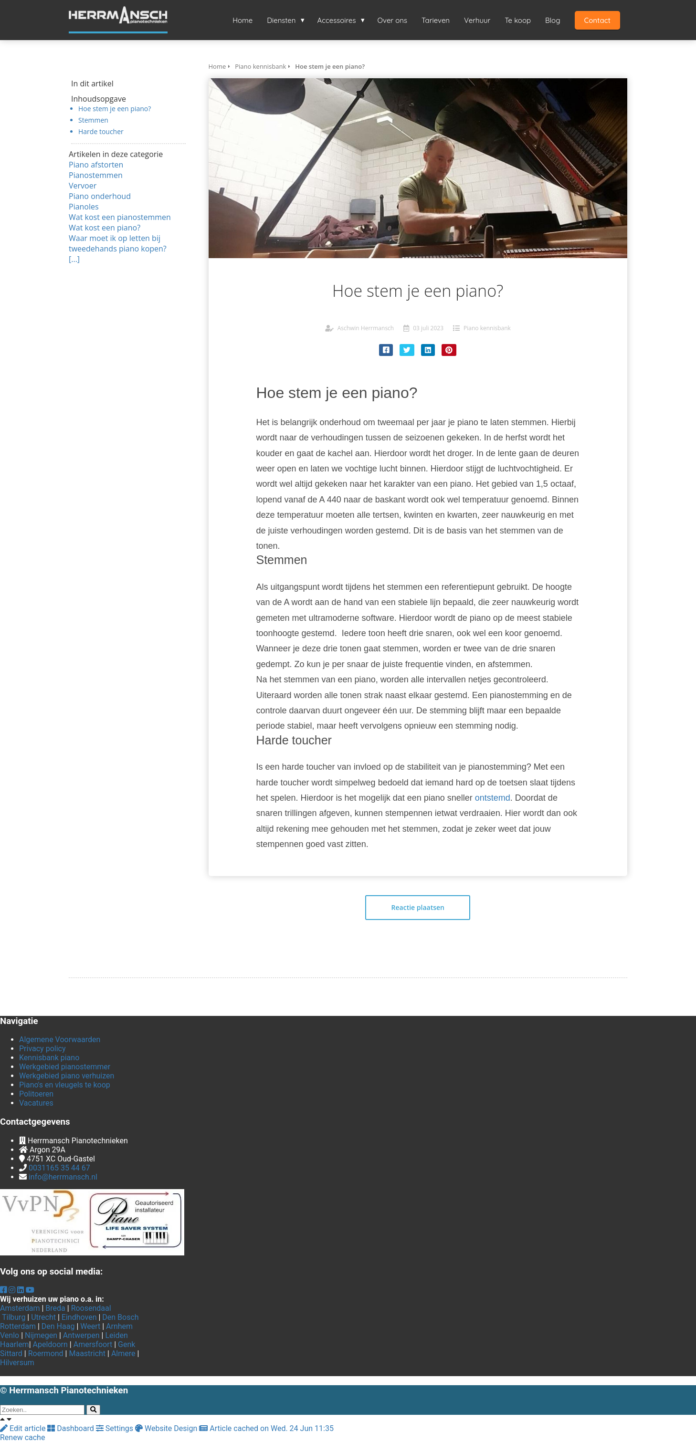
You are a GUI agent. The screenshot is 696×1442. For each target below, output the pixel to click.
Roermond (45, 1353)
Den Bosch (120, 1317)
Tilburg (13, 1317)
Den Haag (58, 1326)
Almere (123, 1353)
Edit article (23, 1428)
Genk (126, 1344)
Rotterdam (18, 1326)
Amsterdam (20, 1308)
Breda (55, 1308)
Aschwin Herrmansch (365, 328)
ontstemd (492, 798)
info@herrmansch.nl (63, 1176)
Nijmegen (41, 1335)
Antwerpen (81, 1335)
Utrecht (43, 1317)
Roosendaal (91, 1308)
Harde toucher (101, 131)
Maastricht (87, 1353)
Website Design (167, 1428)
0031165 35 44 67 (59, 1167)
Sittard (11, 1353)
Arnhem (119, 1326)
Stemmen (93, 120)
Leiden (116, 1335)
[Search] (93, 1410)
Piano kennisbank (487, 328)
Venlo (9, 1335)
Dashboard (71, 1428)
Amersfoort (93, 1344)
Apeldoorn (50, 1344)
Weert (90, 1326)
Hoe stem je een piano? (114, 108)
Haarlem (14, 1344)
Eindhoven (79, 1317)
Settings (115, 1428)
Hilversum (17, 1362)
